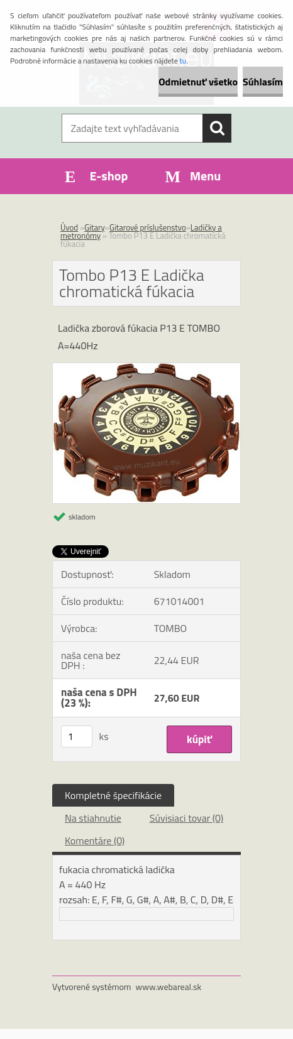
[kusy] (76, 737)
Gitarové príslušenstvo (147, 227)
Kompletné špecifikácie (113, 795)
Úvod (69, 227)
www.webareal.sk (169, 986)
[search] (216, 128)
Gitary (94, 227)
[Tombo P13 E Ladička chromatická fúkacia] (146, 368)
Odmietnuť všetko (198, 81)
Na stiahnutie (93, 817)
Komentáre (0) (94, 840)
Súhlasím (263, 81)
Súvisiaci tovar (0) (186, 817)
